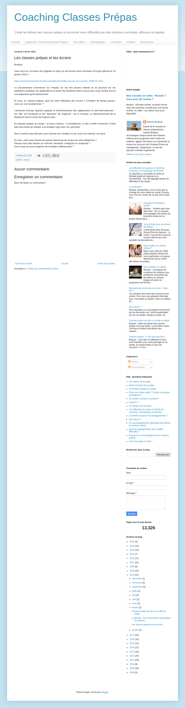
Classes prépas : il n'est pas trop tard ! (147, 336)
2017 (132, 635)
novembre (137, 582)
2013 (132, 651)
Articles (133, 361)
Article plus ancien (106, 263)
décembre (137, 578)
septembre (137, 587)
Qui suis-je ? (135, 307)
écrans (27, 160)
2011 (132, 660)
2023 (132, 554)
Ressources (147, 42)
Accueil (15, 42)
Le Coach (115, 42)
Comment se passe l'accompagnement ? (148, 415)
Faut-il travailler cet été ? (140, 441)
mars (135, 603)
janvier (135, 630)
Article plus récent (23, 263)
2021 (132, 562)
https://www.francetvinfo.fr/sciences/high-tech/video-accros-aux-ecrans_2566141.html (58, 81)
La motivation (135, 187)
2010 (132, 664)
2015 (132, 643)
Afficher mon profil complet (139, 154)
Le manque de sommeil (140, 406)
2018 (132, 575)
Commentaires (136, 367)
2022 (132, 558)
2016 (132, 639)
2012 (132, 656)
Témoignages (97, 42)
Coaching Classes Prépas (75, 17)
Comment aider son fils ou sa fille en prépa (149, 320)
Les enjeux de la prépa (139, 381)
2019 (132, 571)
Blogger (105, 692)
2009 (132, 668)
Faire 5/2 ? (134, 402)
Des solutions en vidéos (155, 267)
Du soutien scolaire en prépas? (143, 398)
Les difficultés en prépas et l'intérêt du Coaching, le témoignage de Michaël (147, 169)
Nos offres (79, 42)
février (135, 607)
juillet (135, 591)
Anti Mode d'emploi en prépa (142, 389)
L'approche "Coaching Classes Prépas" (46, 42)
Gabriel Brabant (155, 122)
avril (134, 599)
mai (134, 595)
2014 (132, 647)
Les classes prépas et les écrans (147, 624)
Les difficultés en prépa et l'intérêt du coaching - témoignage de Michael (146, 410)
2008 (132, 672)
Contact (130, 42)
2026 (132, 541)
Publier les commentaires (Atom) (43, 268)
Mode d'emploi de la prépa (141, 385)
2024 (132, 550)
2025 (132, 546)
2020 (132, 566)
